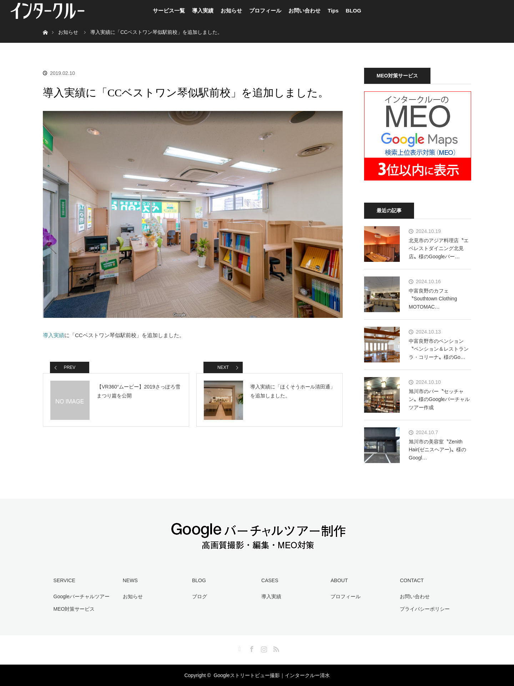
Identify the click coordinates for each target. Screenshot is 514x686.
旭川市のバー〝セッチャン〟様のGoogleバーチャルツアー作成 (439, 399)
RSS (275, 647)
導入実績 (202, 10)
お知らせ (231, 10)
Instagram (263, 647)
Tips (333, 10)
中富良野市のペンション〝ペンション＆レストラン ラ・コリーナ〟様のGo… (439, 349)
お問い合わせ (304, 10)
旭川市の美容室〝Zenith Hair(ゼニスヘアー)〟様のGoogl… (437, 450)
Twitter (238, 647)
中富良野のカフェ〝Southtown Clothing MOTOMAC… (433, 299)
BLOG (353, 10)
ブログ (199, 596)
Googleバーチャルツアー (82, 596)
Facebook (251, 647)
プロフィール (265, 10)
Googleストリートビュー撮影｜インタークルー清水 (271, 675)
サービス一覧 (169, 10)
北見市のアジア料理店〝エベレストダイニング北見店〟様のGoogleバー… (439, 248)
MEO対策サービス (74, 609)
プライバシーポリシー (425, 609)
